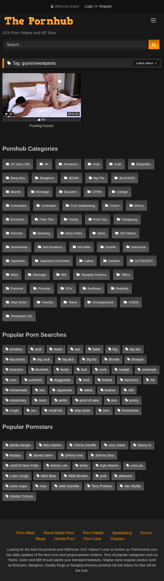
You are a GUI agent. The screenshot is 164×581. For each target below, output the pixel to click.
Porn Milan (25, 533)
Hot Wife (84, 247)
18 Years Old (20, 164)
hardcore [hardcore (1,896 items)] (131, 380)
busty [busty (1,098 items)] (65, 369)
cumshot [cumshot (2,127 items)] (35, 380)
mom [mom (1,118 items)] (43, 400)
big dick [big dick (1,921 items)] (68, 359)
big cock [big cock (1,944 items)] (43, 359)
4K (47, 164)
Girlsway (44, 233)
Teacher (48, 302)
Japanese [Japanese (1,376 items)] (64, 390)
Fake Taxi (47, 219)
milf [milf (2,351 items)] (130, 390)
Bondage (42, 192)
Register (105, 6)
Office (125, 274)
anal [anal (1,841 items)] (38, 349)
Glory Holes (73, 233)
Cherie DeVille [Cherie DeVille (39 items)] (85, 445)
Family (73, 219)
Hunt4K (110, 247)
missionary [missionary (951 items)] (18, 400)
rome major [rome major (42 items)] (18, 486)
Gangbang (129, 219)
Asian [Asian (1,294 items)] (58, 349)
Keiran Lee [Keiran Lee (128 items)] (59, 465)
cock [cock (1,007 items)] (103, 369)
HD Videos (128, 233)
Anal (96, 164)
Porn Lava (92, 539)
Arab (117, 164)
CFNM (97, 192)
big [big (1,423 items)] (115, 349)
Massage (39, 274)
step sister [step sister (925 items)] (83, 410)
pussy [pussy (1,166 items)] (134, 400)
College (122, 192)
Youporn (117, 539)
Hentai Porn (64, 539)
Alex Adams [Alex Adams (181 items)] (52, 445)
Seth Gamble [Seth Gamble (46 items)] (69, 486)
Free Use (100, 219)
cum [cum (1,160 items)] (13, 380)
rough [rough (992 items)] (14, 410)
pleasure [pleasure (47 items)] (125, 476)
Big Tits (99, 178)
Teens (73, 302)
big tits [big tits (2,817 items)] (91, 359)
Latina (88, 261)
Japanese (18, 261)
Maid (14, 274)
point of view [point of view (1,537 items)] (89, 400)
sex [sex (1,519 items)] (33, 410)
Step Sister (19, 302)
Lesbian (114, 261)
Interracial (138, 247)
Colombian (18, 205)
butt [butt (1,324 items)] (84, 369)
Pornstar (44, 288)
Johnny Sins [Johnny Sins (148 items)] (104, 455)
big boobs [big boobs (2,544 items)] (17, 359)
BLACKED (127, 178)
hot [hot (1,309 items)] (41, 390)
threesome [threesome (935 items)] (130, 410)
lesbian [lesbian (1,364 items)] (110, 390)
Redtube (122, 288)
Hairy (101, 233)
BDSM (73, 178)
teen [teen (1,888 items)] (106, 410)
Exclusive (17, 219)
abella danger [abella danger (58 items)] (20, 445)
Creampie (48, 205)
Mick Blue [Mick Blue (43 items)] (48, 476)
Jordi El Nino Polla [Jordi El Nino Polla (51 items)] (24, 465)
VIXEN (133, 302)
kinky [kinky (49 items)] (84, 465)
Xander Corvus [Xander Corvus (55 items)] (21, 496)
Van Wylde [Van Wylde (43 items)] (132, 486)
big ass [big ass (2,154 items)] (135, 349)
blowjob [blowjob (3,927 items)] (137, 359)
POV (69, 288)
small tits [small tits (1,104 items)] (55, 410)
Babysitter (143, 164)
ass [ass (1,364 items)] (77, 349)
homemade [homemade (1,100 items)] (18, 390)
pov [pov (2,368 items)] (114, 400)
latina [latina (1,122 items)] (88, 390)
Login (89, 6)
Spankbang (122, 533)
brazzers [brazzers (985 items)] (16, 369)
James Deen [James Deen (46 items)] (43, 455)
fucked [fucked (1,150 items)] (107, 380)
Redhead (94, 288)
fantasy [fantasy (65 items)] (15, 455)
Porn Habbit (93, 533)
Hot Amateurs (52, 247)
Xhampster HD (21, 316)
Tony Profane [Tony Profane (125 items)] (102, 486)
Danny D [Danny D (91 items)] (144, 445)
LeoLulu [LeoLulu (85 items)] (137, 465)
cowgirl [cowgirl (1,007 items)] (124, 369)
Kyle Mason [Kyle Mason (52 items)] (109, 465)
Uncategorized (102, 302)
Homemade (19, 247)
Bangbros (47, 178)
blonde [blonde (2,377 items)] (114, 359)
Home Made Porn (59, 533)
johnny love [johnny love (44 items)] (74, 455)
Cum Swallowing (83, 205)
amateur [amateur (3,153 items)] (16, 349)
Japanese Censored (54, 261)
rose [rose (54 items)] (43, 486)
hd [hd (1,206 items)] (152, 380)
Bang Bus (18, 178)
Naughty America (93, 274)
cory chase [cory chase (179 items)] (117, 445)
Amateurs (71, 164)
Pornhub (17, 288)
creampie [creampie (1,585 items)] (149, 369)
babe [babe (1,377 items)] (96, 349)
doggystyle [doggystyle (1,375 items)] (62, 380)
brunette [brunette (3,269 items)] (41, 369)
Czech (114, 205)
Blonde (16, 192)
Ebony (138, 205)
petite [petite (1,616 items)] (63, 400)
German (17, 233)
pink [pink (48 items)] (103, 476)
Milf (63, 274)
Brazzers (70, 192)
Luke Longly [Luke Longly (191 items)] (19, 476)
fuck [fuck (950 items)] (86, 380)
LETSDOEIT (144, 261)
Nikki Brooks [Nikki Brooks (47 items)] (78, 476)
